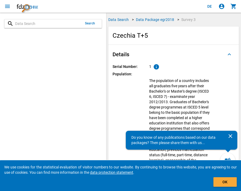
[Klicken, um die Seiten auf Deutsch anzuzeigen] (209, 6)
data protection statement (111, 172)
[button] (174, 54)
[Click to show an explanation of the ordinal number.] (156, 67)
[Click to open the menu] (7, 6)
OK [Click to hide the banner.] (224, 182)
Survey (188, 20)
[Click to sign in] (221, 6)
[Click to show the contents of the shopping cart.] (233, 6)
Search (90, 23)
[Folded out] (229, 54)
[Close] (230, 136)
